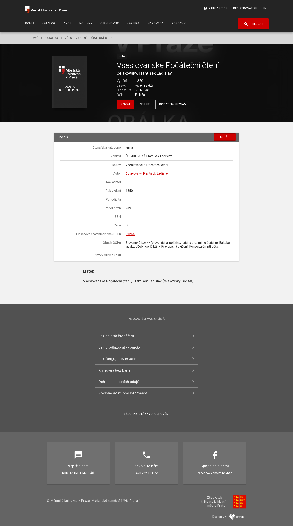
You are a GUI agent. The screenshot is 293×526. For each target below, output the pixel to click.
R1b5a (130, 234)
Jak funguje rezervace (117, 359)
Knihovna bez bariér (115, 370)
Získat (125, 104)
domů (34, 38)
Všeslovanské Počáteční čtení (89, 38)
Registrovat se (245, 8)
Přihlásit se (215, 8)
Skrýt (224, 137)
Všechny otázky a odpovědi (146, 414)
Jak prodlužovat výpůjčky (119, 347)
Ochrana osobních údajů (118, 382)
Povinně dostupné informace (122, 393)
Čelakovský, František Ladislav (144, 73)
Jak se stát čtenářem (116, 336)
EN (264, 8)
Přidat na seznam (172, 104)
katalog (51, 38)
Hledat (253, 24)
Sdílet (145, 104)
